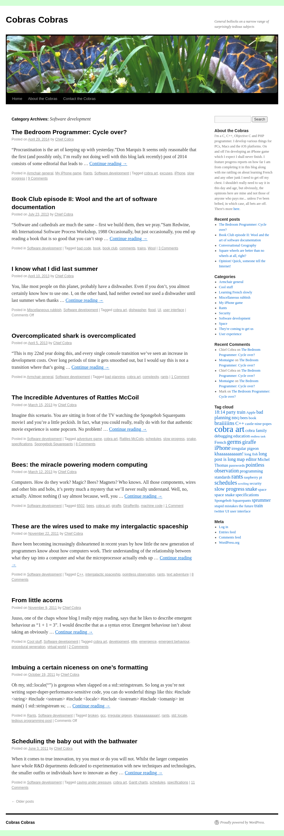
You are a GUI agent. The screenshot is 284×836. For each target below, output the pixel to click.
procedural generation (28, 647)
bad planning (115, 377)
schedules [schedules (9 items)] (225, 482)
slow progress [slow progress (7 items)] (229, 489)
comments (127, 248)
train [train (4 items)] (258, 505)
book (97, 248)
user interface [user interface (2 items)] (240, 511)
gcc (103, 715)
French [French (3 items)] (220, 442)
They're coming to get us (236, 329)
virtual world (56, 647)
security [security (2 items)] (255, 483)
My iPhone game (68, 173)
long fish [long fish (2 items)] (251, 454)
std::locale (179, 715)
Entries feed (227, 532)
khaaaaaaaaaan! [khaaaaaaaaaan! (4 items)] (228, 453)
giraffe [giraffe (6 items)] (249, 442)
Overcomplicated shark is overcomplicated (74, 335)
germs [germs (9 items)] (234, 442)
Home (17, 98)
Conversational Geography (237, 245)
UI (159, 310)
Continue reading (108, 163)
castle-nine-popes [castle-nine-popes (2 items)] (258, 423)
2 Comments (78, 647)
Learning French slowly (235, 292)
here (236, 209)
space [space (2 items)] (262, 489)
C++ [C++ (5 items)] (239, 423)
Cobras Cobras (37, 19)
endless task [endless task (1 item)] (258, 436)
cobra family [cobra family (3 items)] (256, 430)
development (119, 642)
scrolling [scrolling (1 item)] (243, 483)
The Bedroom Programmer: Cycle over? (69, 132)
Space (223, 324)
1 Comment (180, 377)
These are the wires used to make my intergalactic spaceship (100, 526)
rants (164, 377)
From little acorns (37, 600)
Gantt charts (138, 782)
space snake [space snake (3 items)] (224, 494)
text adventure (178, 574)
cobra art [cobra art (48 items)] (229, 429)
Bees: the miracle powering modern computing (80, 464)
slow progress (174, 439)
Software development (111, 173)
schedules (153, 439)
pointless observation (139, 574)
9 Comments (38, 178)
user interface (173, 310)
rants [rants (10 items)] (237, 476)
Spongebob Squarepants (53, 444)
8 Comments (85, 444)
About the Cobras (42, 98)
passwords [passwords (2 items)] (237, 465)
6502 (81, 506)
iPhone (179, 173)
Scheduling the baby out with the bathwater (74, 741)
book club (110, 248)
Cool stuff (34, 642)
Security (225, 313)
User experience (230, 334)
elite (134, 642)
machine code (152, 506)
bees (90, 506)
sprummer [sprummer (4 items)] (261, 500)
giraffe (116, 506)
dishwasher (137, 310)
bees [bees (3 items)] (244, 417)
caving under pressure (94, 782)
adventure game (89, 439)
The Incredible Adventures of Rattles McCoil (75, 397)
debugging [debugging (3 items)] (223, 436)
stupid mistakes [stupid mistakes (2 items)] (226, 506)
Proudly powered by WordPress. (242, 822)
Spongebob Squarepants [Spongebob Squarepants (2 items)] (232, 500)
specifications (22, 444)
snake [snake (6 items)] (251, 489)
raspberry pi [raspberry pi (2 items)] (253, 477)
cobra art (151, 173)
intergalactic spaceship (102, 574)
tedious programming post (32, 721)
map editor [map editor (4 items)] (247, 459)
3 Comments (168, 248)
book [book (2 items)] (252, 418)
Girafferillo (131, 506)
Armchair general (40, 173)
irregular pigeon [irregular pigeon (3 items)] (245, 448)
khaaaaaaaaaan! (147, 715)
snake (191, 439)
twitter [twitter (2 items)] (219, 511)
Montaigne (226, 360)
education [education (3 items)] (241, 436)
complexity (151, 377)
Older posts (23, 802)
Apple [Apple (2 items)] (251, 412)
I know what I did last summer (55, 268)
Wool (152, 248)
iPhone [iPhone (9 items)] (222, 448)
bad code (84, 248)
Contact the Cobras (79, 98)
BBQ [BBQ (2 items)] (235, 418)
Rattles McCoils (132, 439)
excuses (166, 173)
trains (141, 248)
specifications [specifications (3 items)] (247, 494)
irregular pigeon (120, 715)
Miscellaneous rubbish (44, 310)
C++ (80, 574)
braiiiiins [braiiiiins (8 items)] (224, 423)
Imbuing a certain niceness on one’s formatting (80, 667)
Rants (87, 173)
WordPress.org (229, 543)
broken (93, 715)
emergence (147, 642)
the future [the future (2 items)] (246, 506)
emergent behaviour (174, 642)
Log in (223, 527)
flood (152, 310)
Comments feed (230, 537)
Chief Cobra (64, 139)
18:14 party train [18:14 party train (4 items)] (229, 412)
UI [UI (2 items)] (227, 511)
